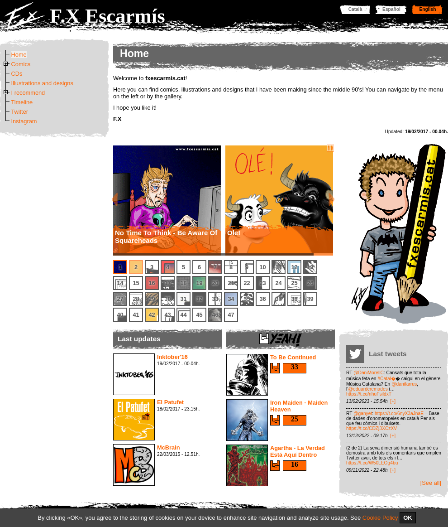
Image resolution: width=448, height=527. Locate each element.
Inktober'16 (172, 356)
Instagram (24, 121)
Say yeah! (275, 368)
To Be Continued (293, 357)
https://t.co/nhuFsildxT (368, 394)
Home (19, 54)
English (427, 9)
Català (355, 9)
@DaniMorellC (368, 372)
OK (407, 517)
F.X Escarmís (107, 16)
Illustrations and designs (42, 83)
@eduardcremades (368, 389)
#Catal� (386, 378)
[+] (393, 401)
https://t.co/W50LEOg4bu (372, 462)
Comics (21, 64)
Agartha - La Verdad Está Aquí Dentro (297, 451)
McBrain (168, 447)
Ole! (233, 233)
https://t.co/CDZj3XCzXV (371, 428)
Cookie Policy (380, 517)
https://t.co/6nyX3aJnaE (399, 413)
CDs (17, 73)
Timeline (22, 102)
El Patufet (170, 402)
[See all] (430, 482)
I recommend (28, 92)
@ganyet (362, 413)
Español (391, 9)
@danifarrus (404, 384)
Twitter (19, 111)
